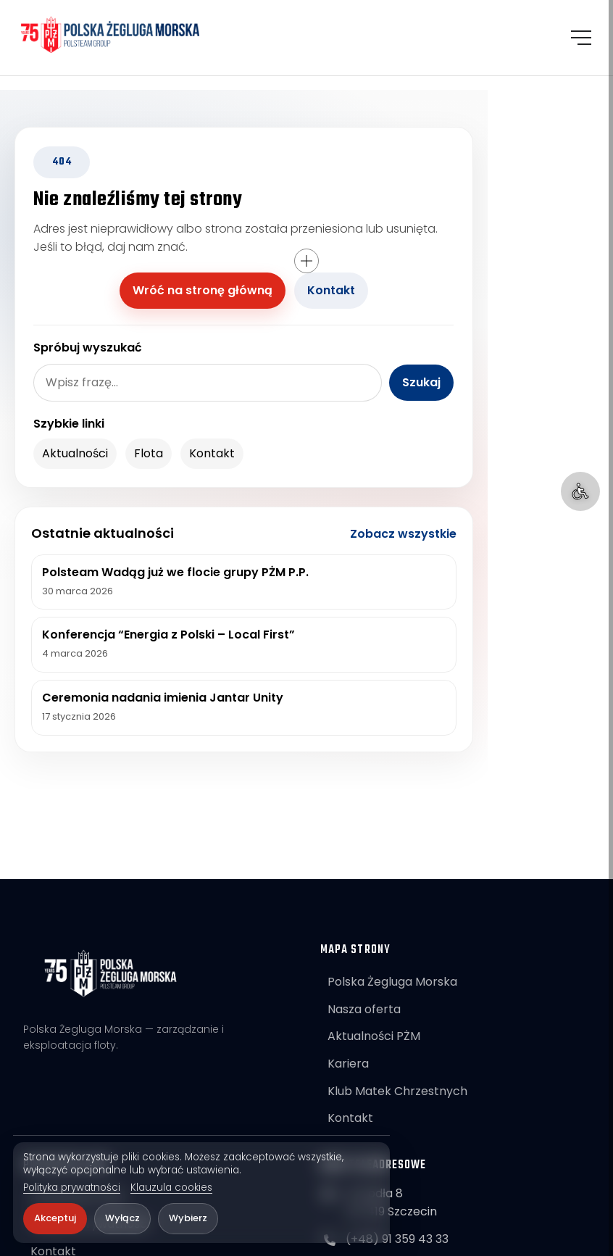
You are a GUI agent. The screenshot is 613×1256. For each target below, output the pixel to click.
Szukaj (421, 382)
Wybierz (188, 1218)
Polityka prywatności (71, 1187)
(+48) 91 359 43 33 (397, 1239)
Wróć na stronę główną (202, 290)
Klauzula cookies (171, 1187)
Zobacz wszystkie (403, 533)
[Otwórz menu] (580, 39)
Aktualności (75, 453)
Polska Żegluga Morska (392, 981)
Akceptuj (55, 1218)
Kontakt (331, 290)
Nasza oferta (364, 1009)
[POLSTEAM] (114, 36)
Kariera (348, 1063)
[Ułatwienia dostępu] (580, 491)
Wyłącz (122, 1218)
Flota (148, 453)
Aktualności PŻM (374, 1036)
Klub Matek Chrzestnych (397, 1091)
